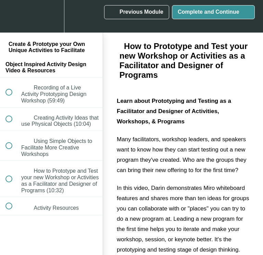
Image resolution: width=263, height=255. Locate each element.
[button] (12, 16)
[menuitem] (51, 16)
